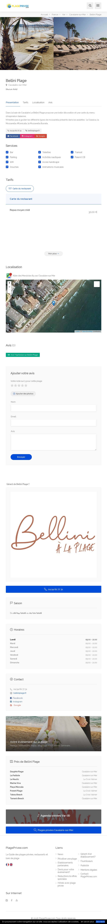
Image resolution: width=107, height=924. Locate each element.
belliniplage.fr (32, 129)
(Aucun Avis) (11, 89)
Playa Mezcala (16, 785)
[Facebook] (11, 899)
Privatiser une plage (67, 857)
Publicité (84, 864)
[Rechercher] (89, 6)
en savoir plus (87, 921)
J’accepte (100, 921)
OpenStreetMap (87, 330)
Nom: (13, 400)
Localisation (35, 101)
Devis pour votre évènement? (66, 869)
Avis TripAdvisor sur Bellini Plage (23, 353)
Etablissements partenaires (65, 862)
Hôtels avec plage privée (67, 883)
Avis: (13, 430)
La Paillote (15, 774)
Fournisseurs (86, 859)
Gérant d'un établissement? (88, 854)
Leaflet (77, 330)
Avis (46, 101)
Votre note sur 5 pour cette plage (26, 379)
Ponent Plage (16, 789)
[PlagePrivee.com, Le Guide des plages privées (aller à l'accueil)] (18, 5)
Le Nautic (14, 778)
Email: (13, 415)
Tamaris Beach (17, 797)
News (60, 853)
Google (40, 135)
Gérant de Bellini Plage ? (17, 483)
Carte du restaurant (20, 187)
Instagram (27, 135)
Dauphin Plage (16, 770)
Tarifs (24, 101)
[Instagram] (6, 899)
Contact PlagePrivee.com (88, 873)
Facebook (13, 135)
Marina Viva (15, 782)
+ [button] (9, 282)
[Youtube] (16, 899)
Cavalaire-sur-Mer (16, 85)
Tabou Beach (16, 793)
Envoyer (21, 455)
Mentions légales (88, 868)
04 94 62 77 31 (15, 129)
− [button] (9, 286)
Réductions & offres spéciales (67, 876)
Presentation (12, 101)
